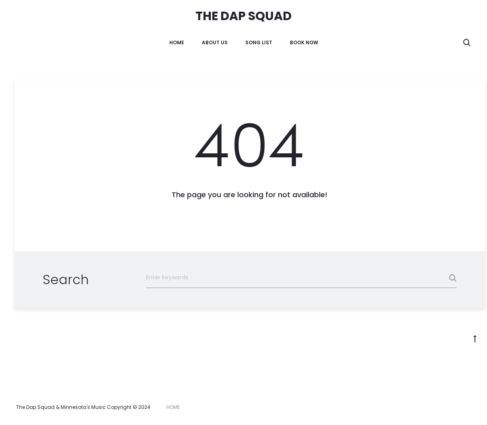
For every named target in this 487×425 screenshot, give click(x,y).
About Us (215, 42)
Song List (258, 42)
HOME (176, 42)
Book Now (304, 42)
